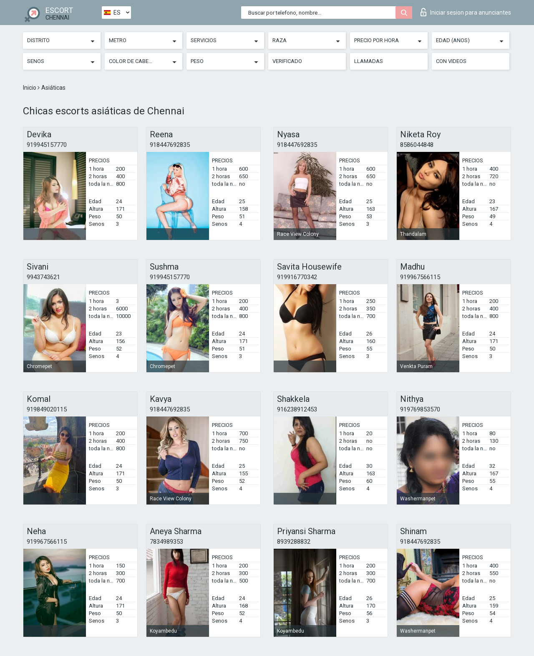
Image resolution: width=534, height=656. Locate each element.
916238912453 (297, 409)
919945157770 (47, 145)
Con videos (451, 61)
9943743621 (43, 277)
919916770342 (297, 277)
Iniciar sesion (466, 12)
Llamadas (368, 61)
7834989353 (166, 541)
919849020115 (47, 409)
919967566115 (420, 277)
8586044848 (416, 145)
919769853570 (420, 409)
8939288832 (293, 541)
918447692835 (170, 145)
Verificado (287, 61)
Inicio (30, 87)
